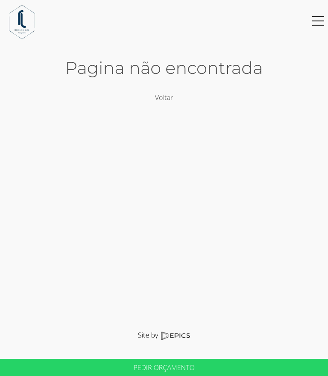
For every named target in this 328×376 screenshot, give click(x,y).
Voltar (164, 97)
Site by (164, 335)
